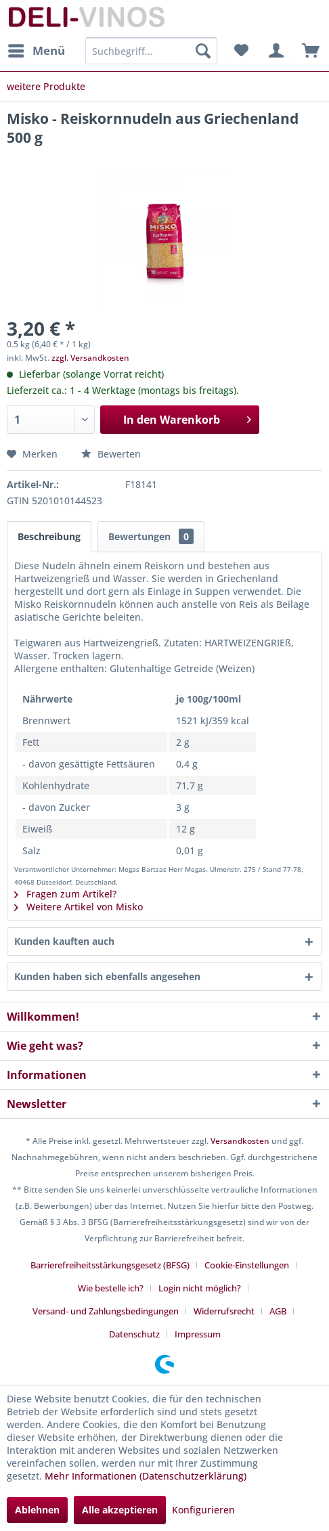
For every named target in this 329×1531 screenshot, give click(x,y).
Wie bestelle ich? (111, 1288)
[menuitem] (36, 50)
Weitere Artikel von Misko (78, 906)
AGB (277, 1311)
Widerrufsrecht (224, 1311)
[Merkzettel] (241, 50)
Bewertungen (151, 536)
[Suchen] (203, 50)
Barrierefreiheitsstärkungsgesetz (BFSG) (110, 1265)
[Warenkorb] (307, 50)
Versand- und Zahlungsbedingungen (105, 1311)
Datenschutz (134, 1334)
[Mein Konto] (274, 50)
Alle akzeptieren (120, 1509)
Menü (36, 49)
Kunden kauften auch (64, 941)
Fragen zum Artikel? (65, 893)
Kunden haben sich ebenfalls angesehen (107, 976)
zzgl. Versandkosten (90, 357)
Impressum (198, 1334)
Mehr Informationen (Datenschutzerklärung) (145, 1475)
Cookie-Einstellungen (246, 1265)
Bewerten (111, 453)
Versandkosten (240, 1141)
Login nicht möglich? (199, 1288)
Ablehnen (37, 1509)
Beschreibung (49, 536)
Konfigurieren (203, 1509)
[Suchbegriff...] (151, 50)
